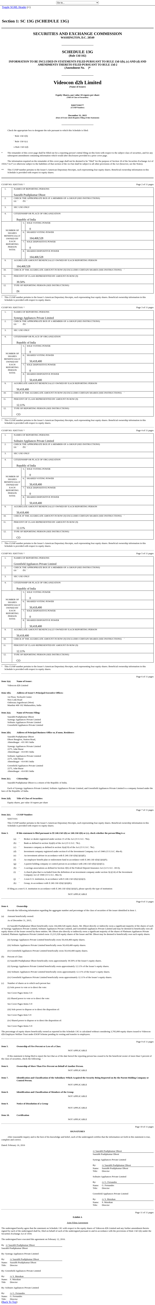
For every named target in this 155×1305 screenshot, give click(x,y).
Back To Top (9, 1302)
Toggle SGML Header (14, 7)
